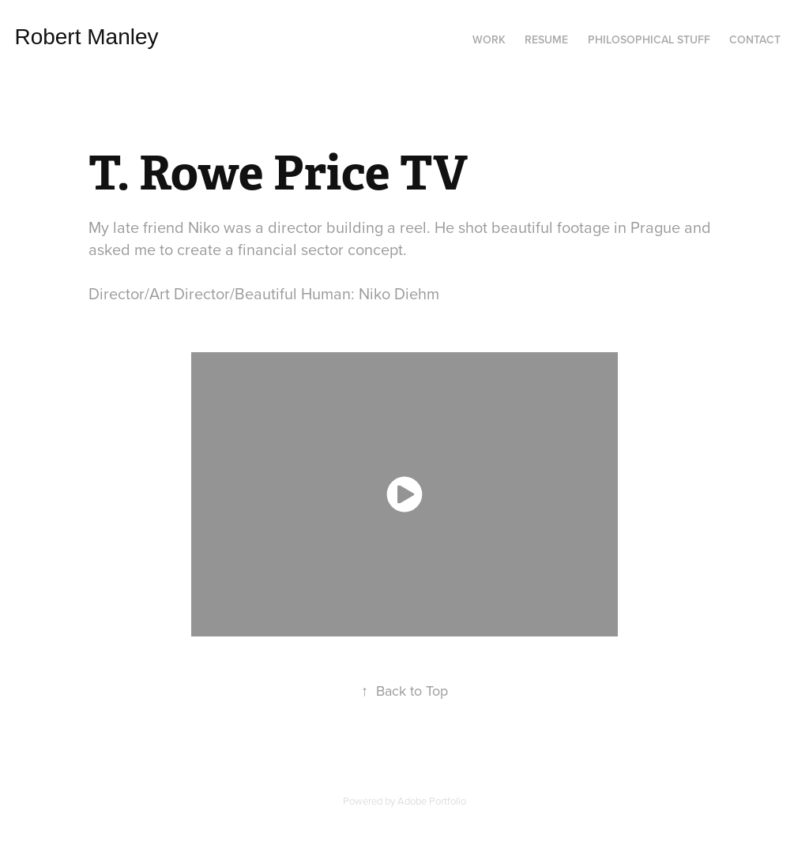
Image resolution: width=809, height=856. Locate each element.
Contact (755, 39)
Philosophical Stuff (649, 39)
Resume (546, 39)
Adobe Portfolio (431, 801)
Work (489, 39)
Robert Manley (98, 36)
